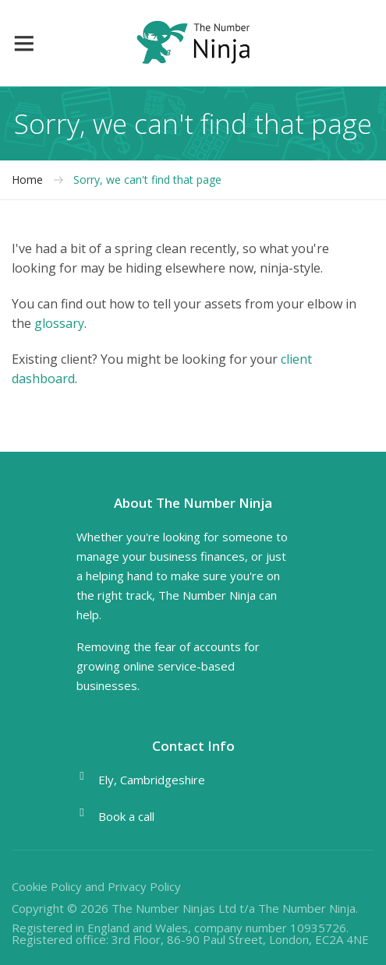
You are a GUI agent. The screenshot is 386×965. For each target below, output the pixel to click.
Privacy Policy (144, 886)
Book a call (126, 816)
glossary (59, 323)
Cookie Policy (47, 886)
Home (27, 179)
